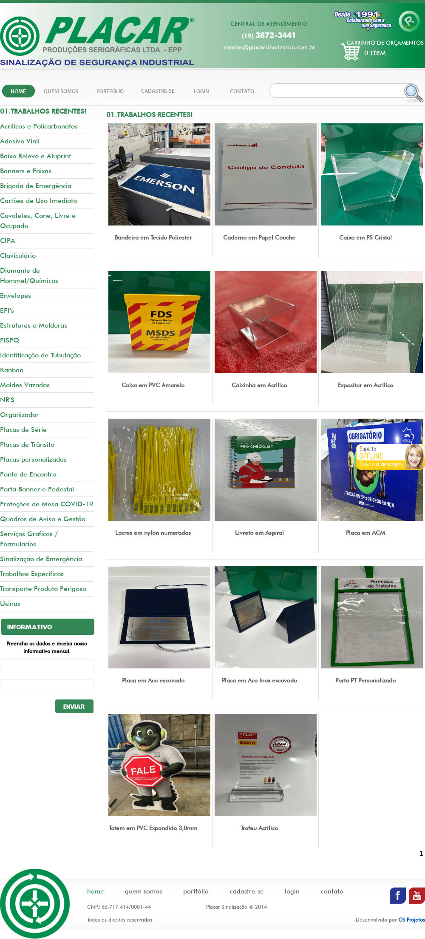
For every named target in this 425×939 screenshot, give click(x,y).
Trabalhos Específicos (32, 574)
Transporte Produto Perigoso (43, 589)
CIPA (7, 241)
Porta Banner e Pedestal (37, 489)
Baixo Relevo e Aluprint (35, 156)
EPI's (7, 310)
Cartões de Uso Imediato (38, 201)
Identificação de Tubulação (40, 355)
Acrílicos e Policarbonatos (39, 126)
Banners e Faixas (25, 171)
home (95, 891)
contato (332, 891)
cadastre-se (247, 891)
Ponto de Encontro (28, 474)
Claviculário (18, 255)
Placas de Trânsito (27, 444)
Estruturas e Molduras (33, 325)
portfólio (196, 891)
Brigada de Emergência (35, 186)
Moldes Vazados (25, 385)
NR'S (7, 400)
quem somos (143, 891)
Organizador (19, 415)
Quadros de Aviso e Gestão (42, 519)
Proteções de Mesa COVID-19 (47, 504)
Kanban (11, 370)
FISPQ (9, 340)
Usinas (10, 603)
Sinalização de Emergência (41, 559)
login (292, 891)
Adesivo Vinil (20, 141)
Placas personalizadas (33, 459)
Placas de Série (23, 429)
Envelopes (15, 295)
